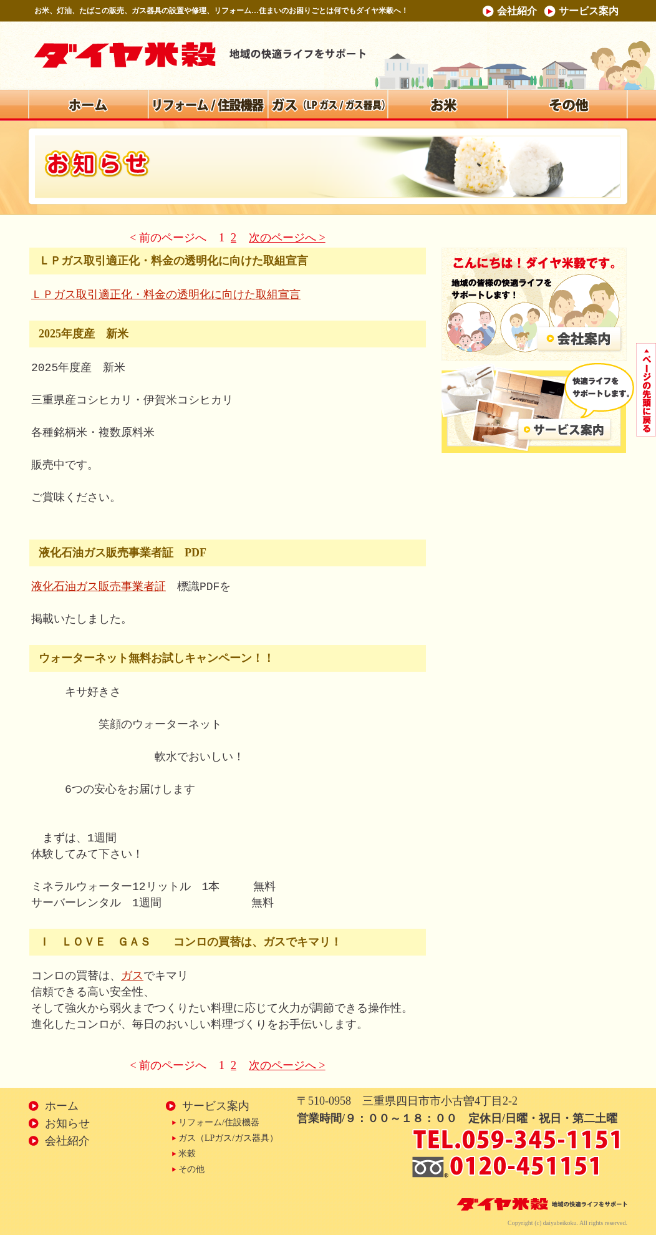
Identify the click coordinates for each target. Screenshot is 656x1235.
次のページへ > (287, 237)
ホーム (62, 1106)
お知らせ (67, 1123)
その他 (191, 1169)
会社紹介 (517, 11)
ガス (132, 976)
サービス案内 (589, 11)
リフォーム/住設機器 (218, 1122)
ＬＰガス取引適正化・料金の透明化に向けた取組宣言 (166, 295)
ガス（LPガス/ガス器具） (228, 1138)
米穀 (187, 1153)
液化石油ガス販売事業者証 (98, 586)
